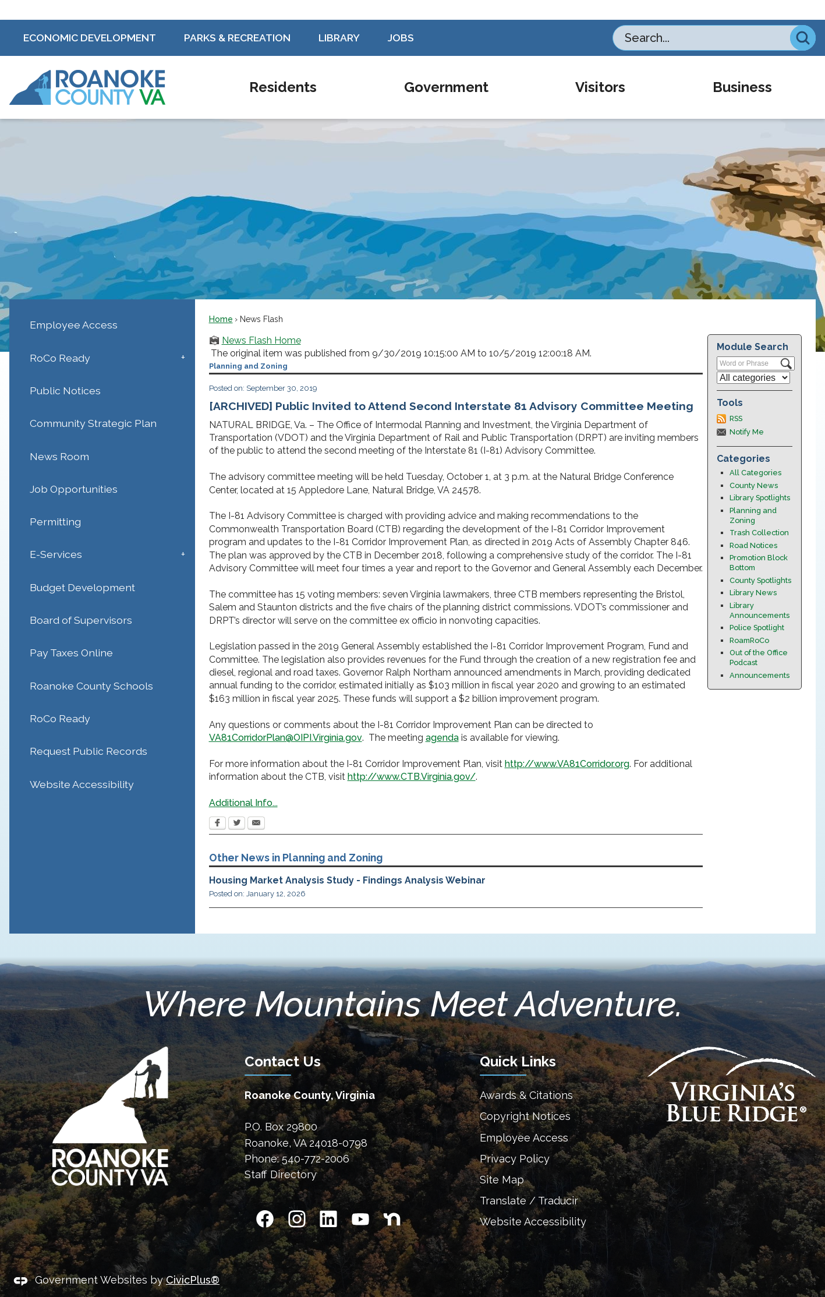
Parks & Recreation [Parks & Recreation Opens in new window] (237, 18)
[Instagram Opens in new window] (297, 1199)
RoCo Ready (60, 338)
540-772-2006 (315, 1139)
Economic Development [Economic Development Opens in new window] (89, 18)
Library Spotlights (760, 477)
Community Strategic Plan (93, 403)
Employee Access (74, 305)
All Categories (755, 452)
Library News (753, 572)
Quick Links (518, 1041)
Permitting (55, 502)
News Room (59, 436)
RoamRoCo (749, 620)
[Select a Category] (753, 358)
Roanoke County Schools (91, 666)
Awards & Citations (526, 1075)
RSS (736, 398)
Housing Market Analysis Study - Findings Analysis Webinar (347, 860)
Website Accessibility (82, 764)
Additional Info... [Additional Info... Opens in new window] (243, 783)
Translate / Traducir (529, 1181)
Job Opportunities (74, 469)
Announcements (759, 655)
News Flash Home (261, 320)
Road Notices (753, 525)
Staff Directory (281, 1154)
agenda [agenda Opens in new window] (442, 717)
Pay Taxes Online (71, 633)
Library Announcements (759, 590)
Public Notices (65, 371)
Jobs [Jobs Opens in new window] (401, 18)
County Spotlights (760, 560)
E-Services (56, 534)
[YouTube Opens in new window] (360, 1199)
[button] (803, 18)
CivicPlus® (192, 1260)
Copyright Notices (525, 1096)
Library (339, 18)
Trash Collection (759, 512)
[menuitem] (283, 67)
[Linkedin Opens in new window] (328, 1199)
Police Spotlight (757, 607)
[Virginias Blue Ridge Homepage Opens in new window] (731, 1064)
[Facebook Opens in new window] (217, 804)
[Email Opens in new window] (256, 804)
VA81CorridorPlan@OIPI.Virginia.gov (285, 717)
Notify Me (747, 412)
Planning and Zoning (753, 495)
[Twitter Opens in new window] (236, 804)
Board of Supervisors (81, 600)
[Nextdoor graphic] (392, 1199)
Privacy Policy (515, 1139)
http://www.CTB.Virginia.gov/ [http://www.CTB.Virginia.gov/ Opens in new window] (412, 756)
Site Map (502, 1160)
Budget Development (82, 567)
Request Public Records (88, 731)
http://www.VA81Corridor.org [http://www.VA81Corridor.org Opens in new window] (567, 744)
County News (754, 465)
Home (221, 299)
